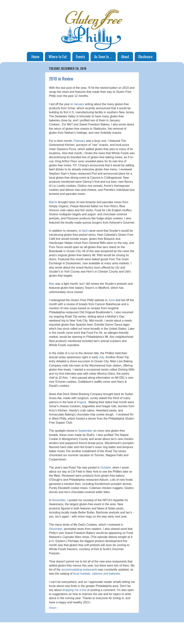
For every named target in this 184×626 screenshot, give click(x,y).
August (81, 402)
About (125, 56)
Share (52, 607)
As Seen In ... (103, 56)
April (85, 230)
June (111, 300)
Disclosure (145, 56)
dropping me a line (74, 590)
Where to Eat (58, 56)
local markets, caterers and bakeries (96, 573)
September (85, 430)
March (53, 202)
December (55, 528)
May (51, 283)
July (101, 357)
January (79, 104)
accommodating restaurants (79, 569)
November (59, 500)
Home (35, 56)
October (106, 467)
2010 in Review (61, 78)
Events (80, 56)
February (79, 140)
